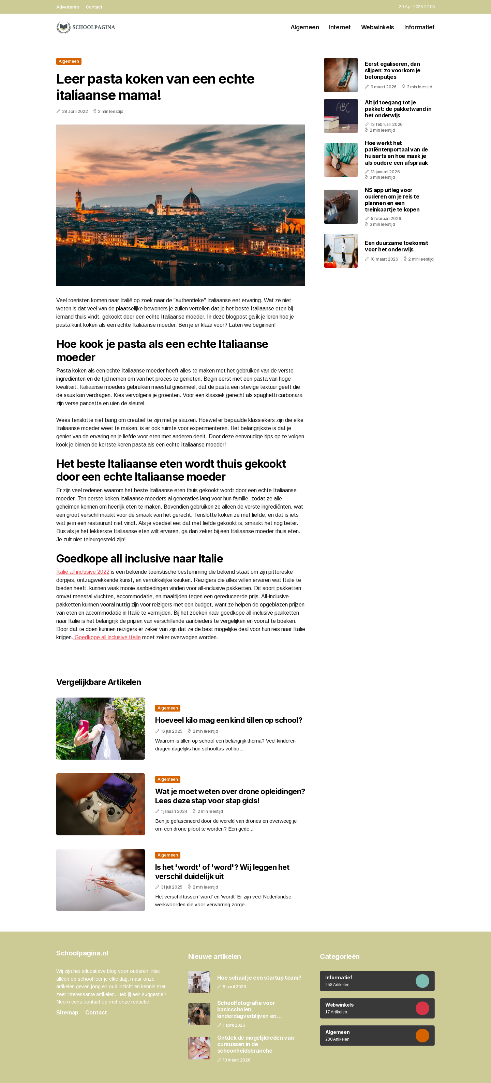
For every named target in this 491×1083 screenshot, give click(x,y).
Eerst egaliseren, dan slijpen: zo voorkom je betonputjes (392, 70)
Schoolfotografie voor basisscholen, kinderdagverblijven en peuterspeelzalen (247, 1010)
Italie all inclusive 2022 (82, 572)
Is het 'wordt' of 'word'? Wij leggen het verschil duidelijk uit (222, 871)
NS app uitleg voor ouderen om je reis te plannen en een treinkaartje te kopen (392, 200)
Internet (340, 27)
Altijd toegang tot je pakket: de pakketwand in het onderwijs (398, 109)
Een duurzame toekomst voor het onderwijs (396, 246)
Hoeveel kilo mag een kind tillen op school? (228, 720)
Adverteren (67, 7)
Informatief (419, 27)
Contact (94, 7)
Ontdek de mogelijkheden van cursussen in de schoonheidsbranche (255, 1044)
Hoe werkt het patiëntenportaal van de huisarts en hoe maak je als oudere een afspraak (396, 153)
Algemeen (305, 27)
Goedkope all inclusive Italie (107, 637)
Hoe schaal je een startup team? (259, 978)
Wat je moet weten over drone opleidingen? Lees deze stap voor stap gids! (230, 796)
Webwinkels (377, 27)
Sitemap (67, 1012)
